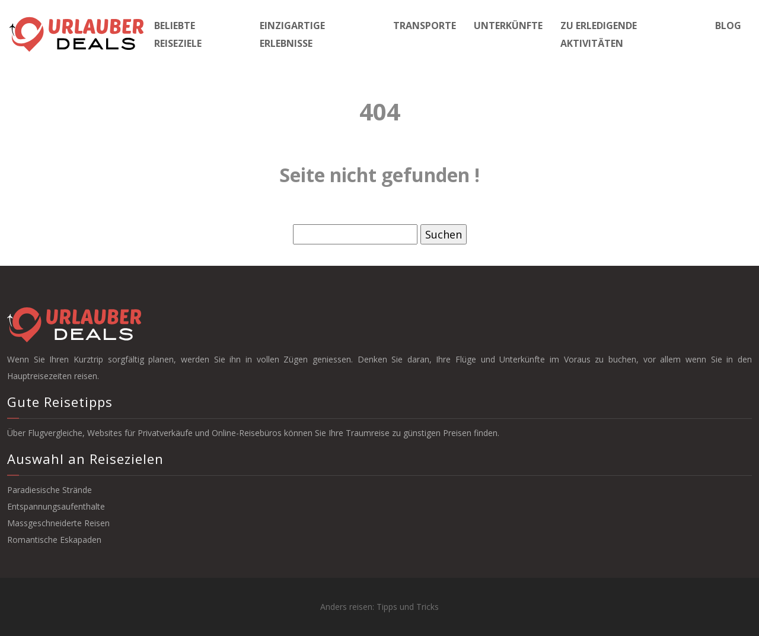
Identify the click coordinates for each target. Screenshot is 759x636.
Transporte (424, 25)
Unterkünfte (508, 25)
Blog (728, 25)
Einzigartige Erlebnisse (292, 34)
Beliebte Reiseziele (178, 34)
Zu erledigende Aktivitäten (598, 34)
